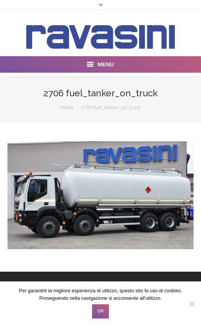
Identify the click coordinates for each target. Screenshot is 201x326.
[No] (191, 304)
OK (100, 311)
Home (67, 107)
